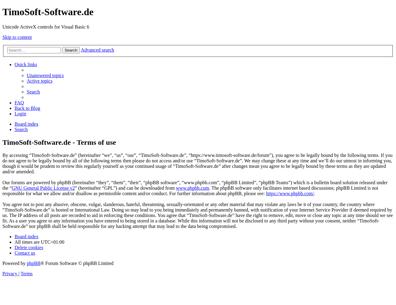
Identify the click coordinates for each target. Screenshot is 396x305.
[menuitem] (45, 75)
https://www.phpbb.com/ (290, 193)
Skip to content (17, 37)
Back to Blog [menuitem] (27, 108)
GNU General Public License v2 (43, 188)
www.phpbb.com (192, 188)
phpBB (33, 263)
